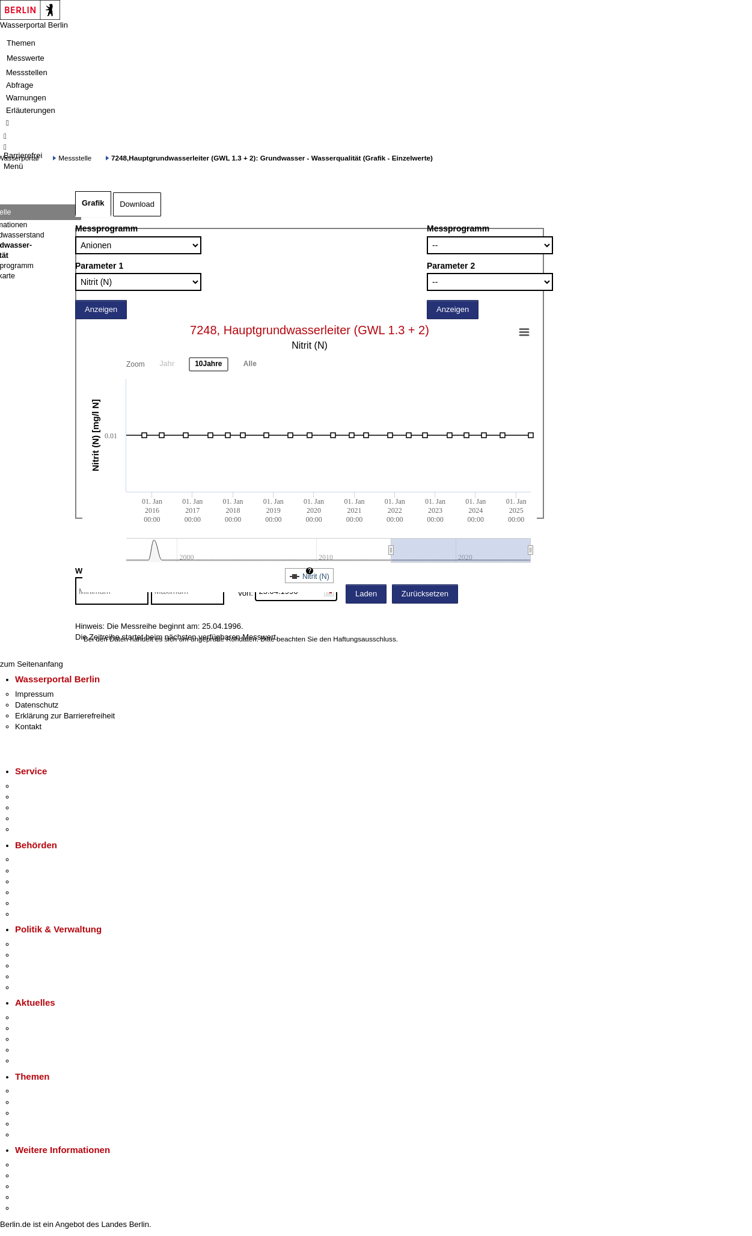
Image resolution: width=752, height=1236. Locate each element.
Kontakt (28, 726)
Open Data (34, 976)
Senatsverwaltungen (50, 870)
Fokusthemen (39, 1090)
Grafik (93, 202)
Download (137, 204)
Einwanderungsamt (48, 914)
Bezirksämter (38, 881)
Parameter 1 (99, 266)
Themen (21, 42)
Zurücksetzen (425, 593)
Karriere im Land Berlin (55, 954)
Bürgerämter (36, 892)
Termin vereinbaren (48, 796)
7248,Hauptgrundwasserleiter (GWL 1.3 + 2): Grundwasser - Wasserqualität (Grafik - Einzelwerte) (272, 158)
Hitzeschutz (35, 1060)
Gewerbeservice (43, 829)
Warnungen (26, 97)
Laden (366, 593)
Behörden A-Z (39, 859)
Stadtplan (31, 1208)
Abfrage (20, 85)
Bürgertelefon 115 (46, 807)
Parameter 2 (451, 266)
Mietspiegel (35, 1123)
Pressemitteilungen (48, 1017)
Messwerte (25, 58)
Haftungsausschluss (364, 639)
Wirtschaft (32, 1186)
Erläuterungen (30, 110)
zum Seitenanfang (31, 663)
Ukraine (28, 1049)
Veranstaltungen (43, 1039)
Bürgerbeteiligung (45, 965)
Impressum (34, 694)
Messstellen (26, 72)
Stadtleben (33, 1197)
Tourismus (32, 1175)
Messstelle (74, 158)
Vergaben (32, 987)
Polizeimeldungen (46, 1028)
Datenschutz (36, 704)
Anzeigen (101, 309)
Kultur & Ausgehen (47, 1164)
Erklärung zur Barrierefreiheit (65, 715)
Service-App (36, 786)
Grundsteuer (36, 1134)
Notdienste (33, 818)
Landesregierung (44, 944)
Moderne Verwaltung (51, 1113)
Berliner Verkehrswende (56, 1102)
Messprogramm (106, 228)
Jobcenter (32, 903)
